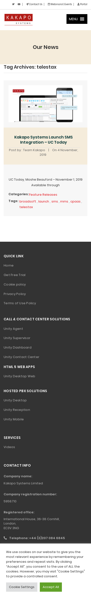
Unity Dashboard (18, 347)
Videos (9, 447)
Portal (82, 4)
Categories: (18, 194)
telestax (26, 207)
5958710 (10, 501)
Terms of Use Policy (20, 303)
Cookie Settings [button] (21, 587)
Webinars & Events (60, 4)
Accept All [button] (51, 587)
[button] (73, 19)
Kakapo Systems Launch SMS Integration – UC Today (43, 139)
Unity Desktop (15, 400)
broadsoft (27, 201)
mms (64, 201)
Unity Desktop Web (19, 376)
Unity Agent (13, 328)
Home (9, 265)
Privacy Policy (15, 294)
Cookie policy (15, 284)
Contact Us (34, 4)
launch (43, 201)
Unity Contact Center (21, 357)
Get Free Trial (15, 275)
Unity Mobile (14, 419)
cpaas (75, 201)
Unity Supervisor (17, 338)
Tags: (13, 201)
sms (54, 201)
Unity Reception (17, 409)
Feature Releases (43, 194)
